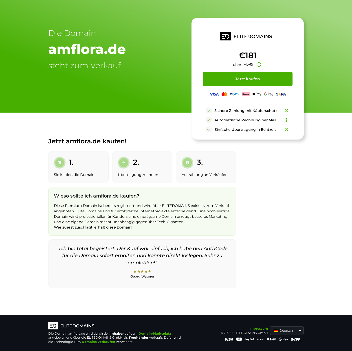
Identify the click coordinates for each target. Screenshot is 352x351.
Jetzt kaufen (247, 79)
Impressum (258, 329)
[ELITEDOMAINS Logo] (115, 326)
